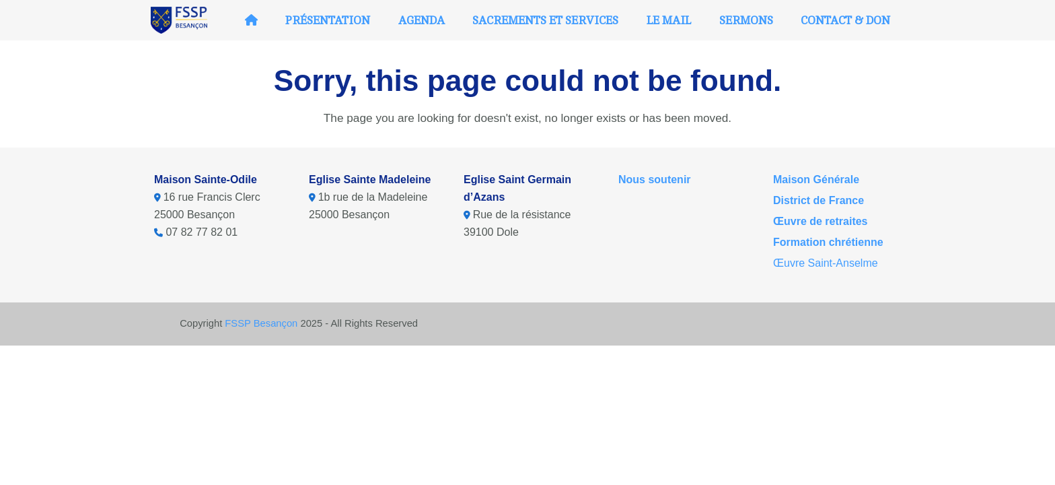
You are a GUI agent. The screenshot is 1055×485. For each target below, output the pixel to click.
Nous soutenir (654, 179)
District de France (818, 200)
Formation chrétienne (828, 242)
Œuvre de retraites (820, 221)
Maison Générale (816, 179)
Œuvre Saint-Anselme (825, 263)
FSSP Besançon (261, 323)
